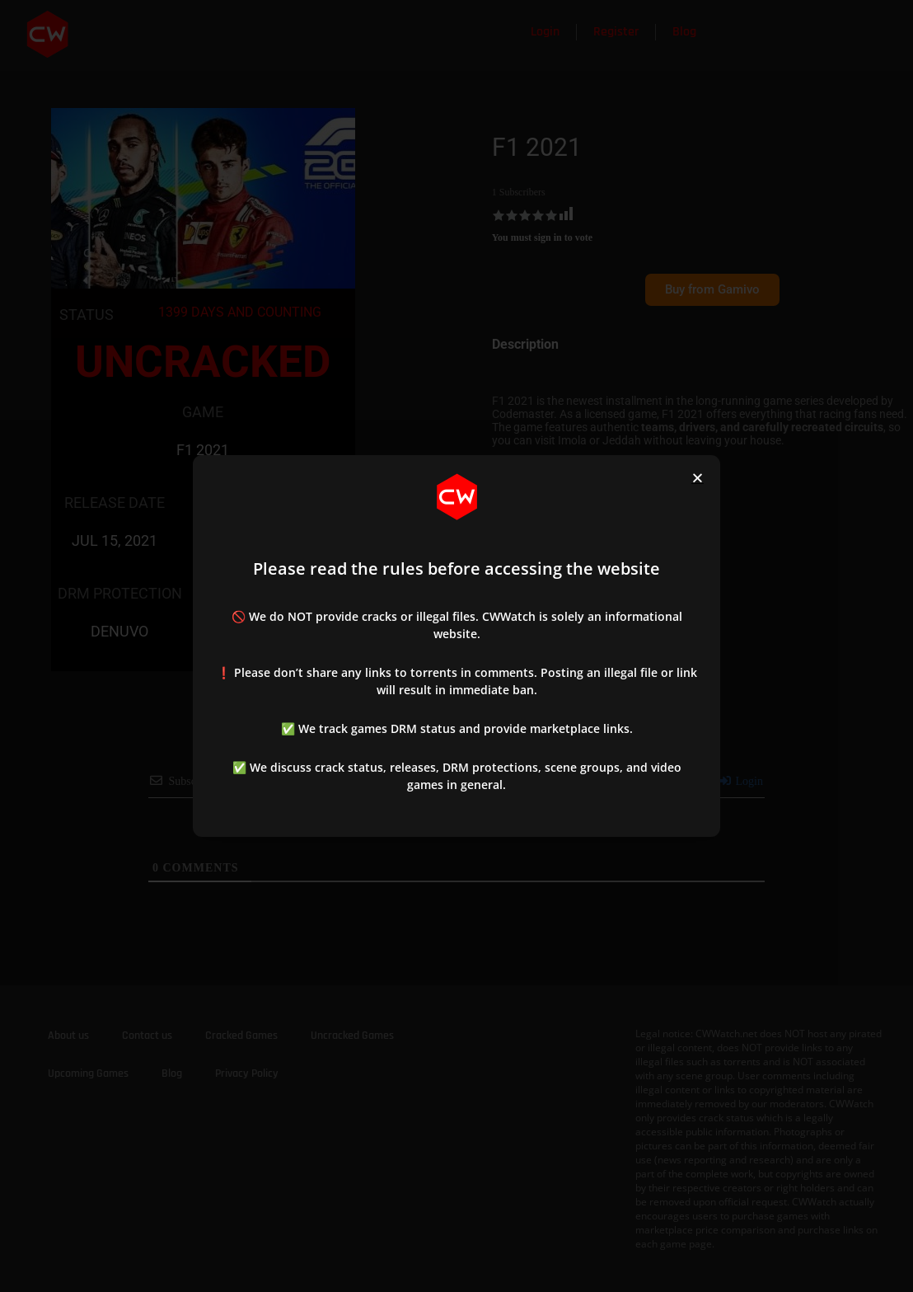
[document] (456, 646)
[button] (697, 478)
